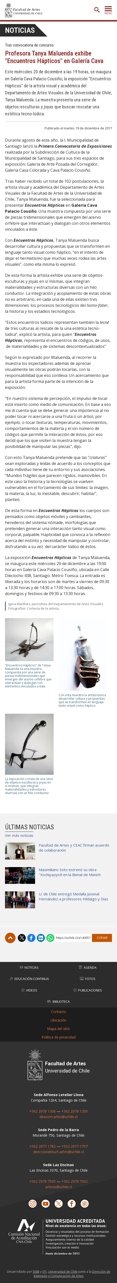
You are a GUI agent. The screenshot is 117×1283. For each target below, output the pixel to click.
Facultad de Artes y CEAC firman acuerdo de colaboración (74, 848)
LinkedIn (41, 938)
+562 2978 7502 (74, 1181)
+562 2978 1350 (74, 1111)
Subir (10, 938)
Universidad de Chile (63, 1271)
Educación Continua (29, 978)
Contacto (58, 1011)
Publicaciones (87, 990)
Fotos (87, 978)
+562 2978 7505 (42, 1181)
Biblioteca (58, 1001)
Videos (29, 990)
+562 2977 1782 (42, 1146)
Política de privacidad (59, 1037)
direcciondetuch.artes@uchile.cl (58, 1151)
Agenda (87, 967)
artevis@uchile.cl (58, 1186)
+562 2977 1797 (74, 1146)
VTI (44, 1271)
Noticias (20, 30)
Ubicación (58, 1020)
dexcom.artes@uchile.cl (58, 1116)
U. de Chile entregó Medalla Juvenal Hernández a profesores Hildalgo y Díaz (73, 896)
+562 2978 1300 (42, 1111)
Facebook (31, 938)
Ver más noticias (19, 835)
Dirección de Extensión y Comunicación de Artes (72, 1273)
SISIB (36, 1271)
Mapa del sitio (58, 1028)
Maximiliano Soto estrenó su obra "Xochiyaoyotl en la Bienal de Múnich (70, 872)
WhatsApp (50, 937)
